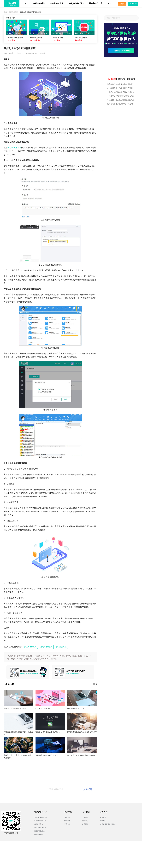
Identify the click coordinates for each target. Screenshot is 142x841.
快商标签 (67, 821)
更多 (95, 684)
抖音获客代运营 (96, 3)
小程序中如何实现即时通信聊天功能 (120, 96)
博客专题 (67, 817)
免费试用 (133, 4)
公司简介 (85, 817)
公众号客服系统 (14, 148)
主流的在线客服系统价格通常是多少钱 (121, 92)
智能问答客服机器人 (40, 817)
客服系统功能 (13, 12)
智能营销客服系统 (40, 827)
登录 (122, 4)
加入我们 (103, 821)
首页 (26, 3)
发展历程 (85, 824)
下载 (110, 3)
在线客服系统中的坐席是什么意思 (120, 88)
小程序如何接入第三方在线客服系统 (120, 100)
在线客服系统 (39, 3)
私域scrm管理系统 (40, 821)
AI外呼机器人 (38, 824)
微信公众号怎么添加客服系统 (30, 12)
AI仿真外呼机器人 (76, 3)
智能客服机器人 (57, 3)
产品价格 (67, 824)
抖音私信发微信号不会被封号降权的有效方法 (121, 84)
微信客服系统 (61, 647)
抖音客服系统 (38, 834)
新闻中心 (85, 821)
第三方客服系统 (30, 647)
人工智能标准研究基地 (107, 824)
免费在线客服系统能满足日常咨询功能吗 (121, 104)
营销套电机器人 (39, 831)
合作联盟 (103, 817)
